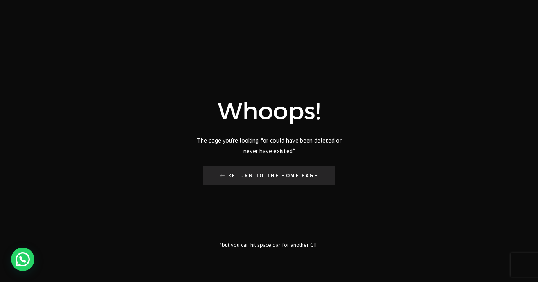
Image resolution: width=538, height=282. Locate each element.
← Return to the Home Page (269, 175)
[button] (22, 259)
